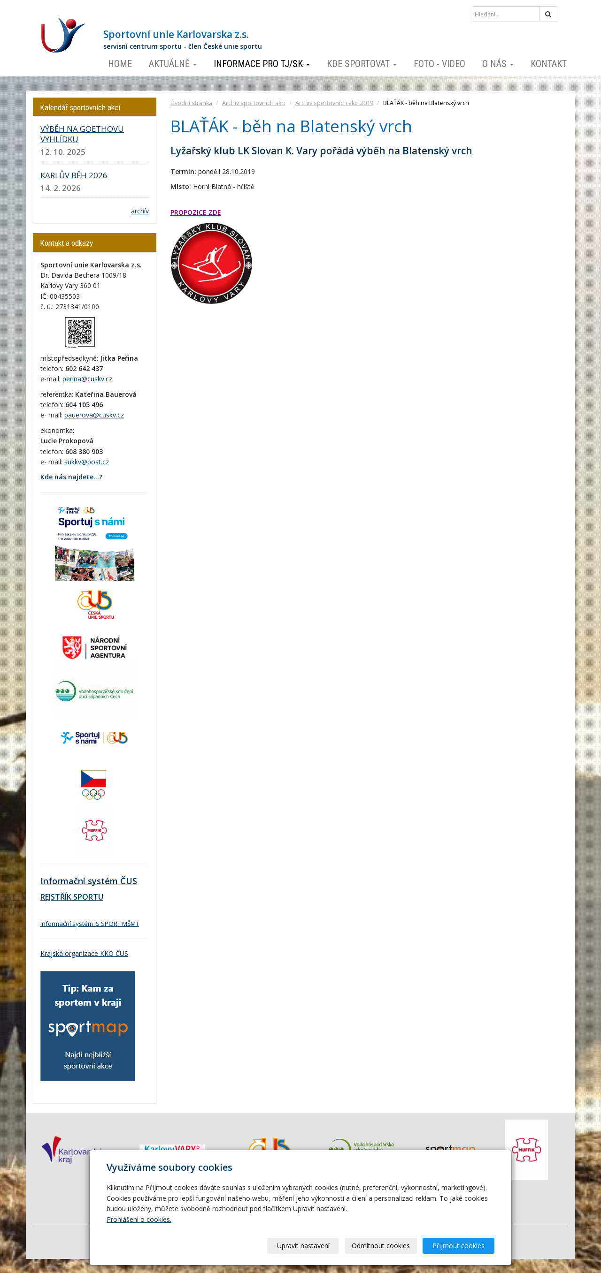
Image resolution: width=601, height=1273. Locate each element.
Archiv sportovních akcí (253, 103)
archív (140, 210)
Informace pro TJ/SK (262, 63)
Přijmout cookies (458, 1245)
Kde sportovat (362, 63)
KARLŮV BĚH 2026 (74, 175)
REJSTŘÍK (55, 897)
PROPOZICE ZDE (195, 212)
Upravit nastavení (303, 1245)
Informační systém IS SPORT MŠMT (89, 923)
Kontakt (549, 63)
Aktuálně (173, 63)
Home (120, 63)
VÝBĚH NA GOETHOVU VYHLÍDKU (82, 133)
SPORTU (87, 897)
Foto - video (439, 63)
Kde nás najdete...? (71, 476)
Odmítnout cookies (381, 1245)
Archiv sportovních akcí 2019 (334, 103)
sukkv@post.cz (86, 461)
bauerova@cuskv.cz (94, 414)
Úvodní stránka (191, 103)
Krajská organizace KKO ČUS (84, 953)
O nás (498, 63)
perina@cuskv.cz (87, 378)
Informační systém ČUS (88, 881)
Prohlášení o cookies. (139, 1219)
